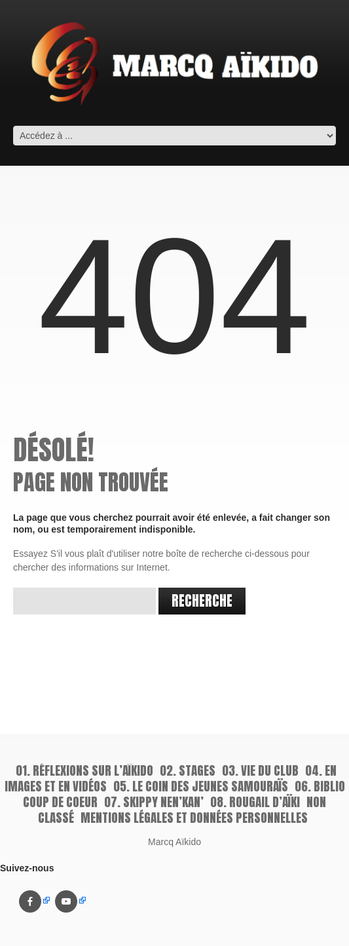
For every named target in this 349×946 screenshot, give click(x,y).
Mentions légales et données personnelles (194, 817)
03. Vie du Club (260, 770)
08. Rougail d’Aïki (255, 802)
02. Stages (187, 770)
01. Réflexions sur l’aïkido (84, 770)
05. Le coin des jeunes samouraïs (200, 786)
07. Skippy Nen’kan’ (154, 802)
